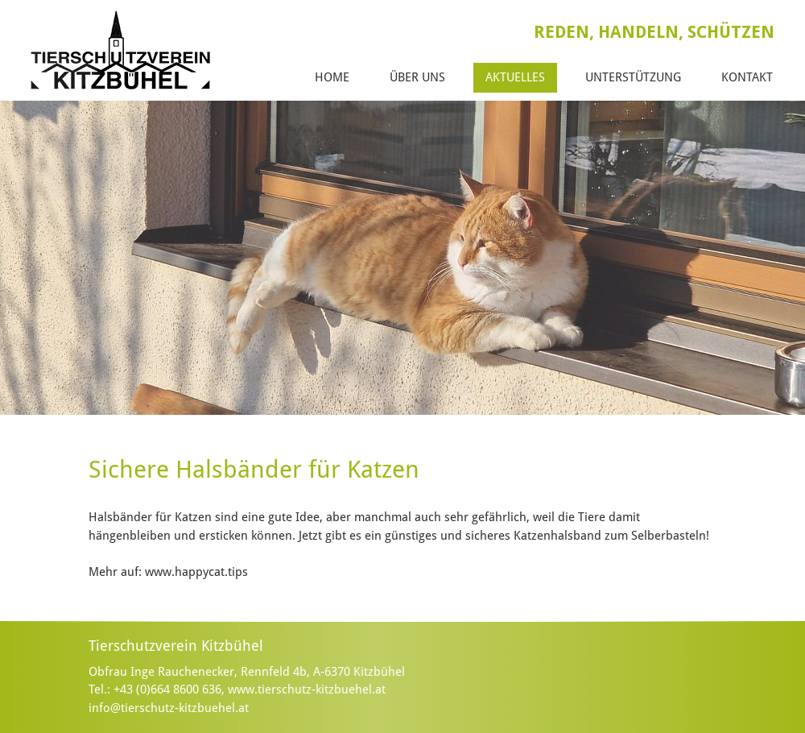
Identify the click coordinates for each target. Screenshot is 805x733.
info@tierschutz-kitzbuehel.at (169, 708)
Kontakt (747, 77)
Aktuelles (515, 77)
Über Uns (417, 77)
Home (332, 77)
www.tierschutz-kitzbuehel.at (307, 689)
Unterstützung (633, 77)
